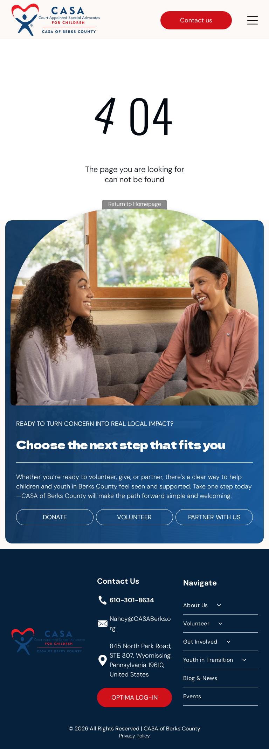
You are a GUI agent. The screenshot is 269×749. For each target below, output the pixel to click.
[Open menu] (252, 19)
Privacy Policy (134, 734)
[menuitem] (220, 604)
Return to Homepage (134, 202)
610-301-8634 (132, 599)
